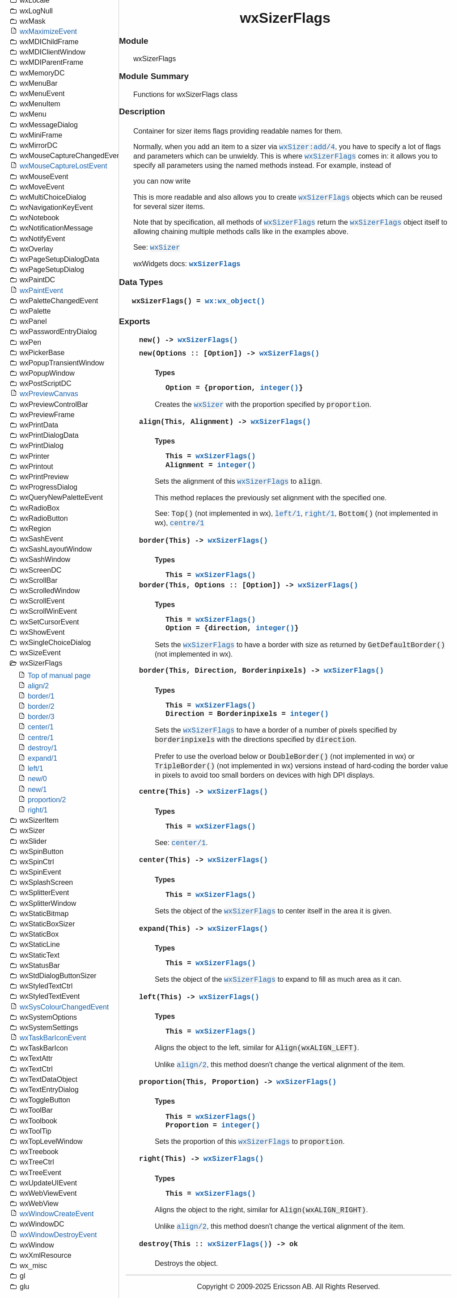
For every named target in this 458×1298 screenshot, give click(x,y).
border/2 (41, 706)
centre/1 (41, 737)
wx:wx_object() (235, 301)
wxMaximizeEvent (48, 31)
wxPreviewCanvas (49, 394)
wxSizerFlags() (162, 301)
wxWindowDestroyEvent (58, 1235)
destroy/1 (42, 748)
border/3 (41, 716)
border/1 (41, 696)
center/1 (41, 727)
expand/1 (42, 758)
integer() (279, 388)
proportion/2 (47, 800)
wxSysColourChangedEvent (64, 1007)
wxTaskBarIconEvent (53, 1038)
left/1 (35, 768)
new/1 (37, 789)
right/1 (37, 810)
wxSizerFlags (214, 264)
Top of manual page (59, 675)
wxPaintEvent (41, 290)
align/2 (38, 686)
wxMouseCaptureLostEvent (63, 166)
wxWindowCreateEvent (56, 1214)
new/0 (37, 779)
